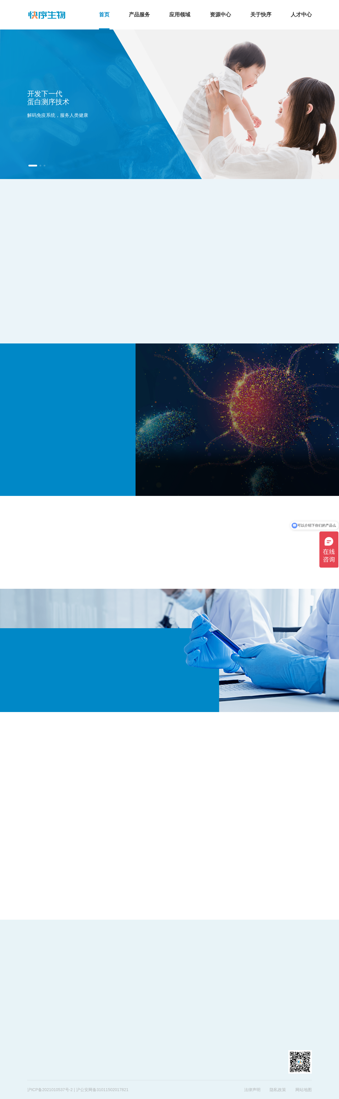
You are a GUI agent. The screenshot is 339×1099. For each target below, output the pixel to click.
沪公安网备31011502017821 (102, 1089)
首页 (104, 15)
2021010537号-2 (57, 1089)
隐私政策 (278, 1089)
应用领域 (179, 15)
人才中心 (301, 15)
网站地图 (303, 1089)
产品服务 (139, 15)
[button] (32, 165)
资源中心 (220, 15)
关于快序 (260, 15)
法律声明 (252, 1089)
